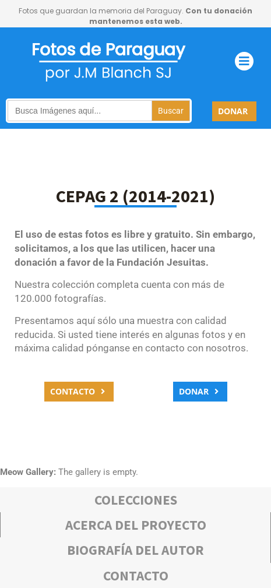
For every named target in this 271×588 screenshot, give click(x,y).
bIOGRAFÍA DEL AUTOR (135, 549)
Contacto (135, 575)
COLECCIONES (135, 499)
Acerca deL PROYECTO (135, 524)
